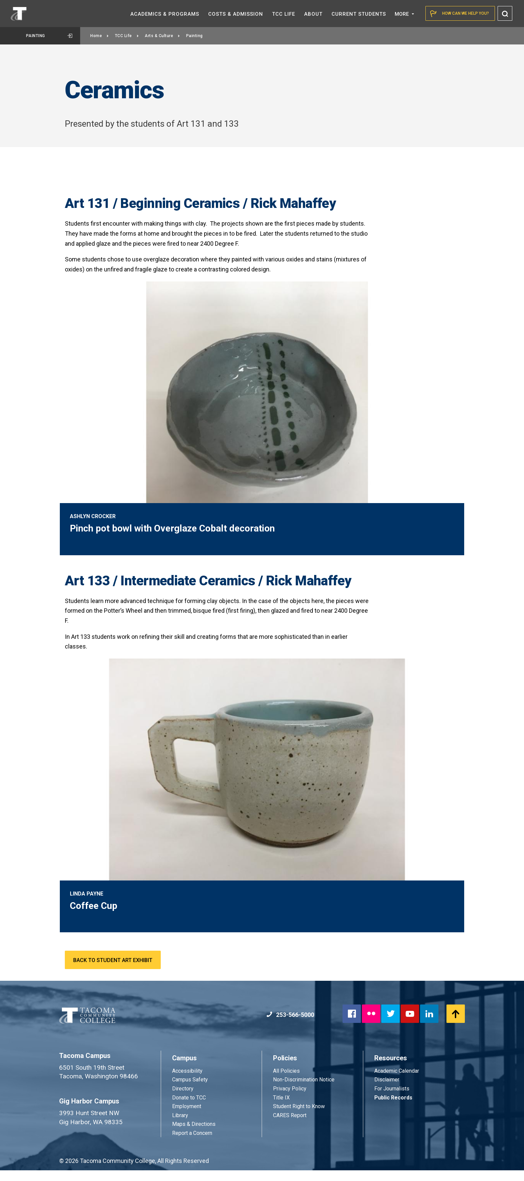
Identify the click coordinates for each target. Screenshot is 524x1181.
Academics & (164, 14)
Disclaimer (386, 1090)
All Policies (287, 1081)
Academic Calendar (396, 1081)
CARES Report (289, 1126)
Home (99, 35)
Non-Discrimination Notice (304, 1090)
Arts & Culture (162, 35)
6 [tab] (448, 498)
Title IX (281, 1108)
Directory (182, 1099)
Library (180, 1126)
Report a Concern (192, 1144)
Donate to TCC (189, 1108)
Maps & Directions (194, 1135)
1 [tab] (403, 498)
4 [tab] (430, 498)
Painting (49, 35)
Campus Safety (190, 1090)
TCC (283, 14)
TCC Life (127, 35)
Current (359, 14)
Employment (186, 1117)
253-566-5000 (290, 1025)
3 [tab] (421, 498)
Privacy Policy (289, 1099)
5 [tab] (439, 498)
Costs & (235, 14)
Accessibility (187, 1081)
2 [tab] (412, 498)
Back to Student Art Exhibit (112, 971)
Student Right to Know (299, 1117)
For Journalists (391, 1099)
